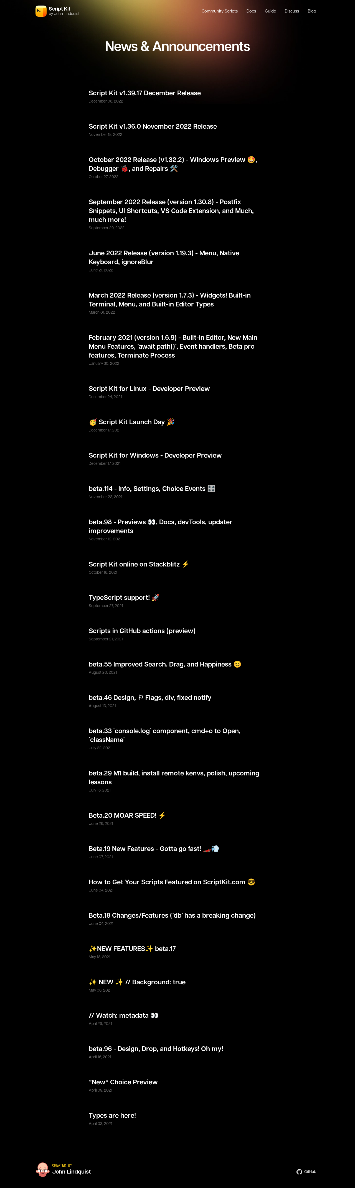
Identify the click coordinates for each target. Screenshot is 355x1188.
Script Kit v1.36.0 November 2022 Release (153, 127)
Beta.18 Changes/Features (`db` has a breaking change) (172, 916)
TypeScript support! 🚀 (124, 598)
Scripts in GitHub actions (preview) (142, 631)
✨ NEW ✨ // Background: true (137, 982)
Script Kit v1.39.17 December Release (145, 93)
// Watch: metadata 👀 (124, 1016)
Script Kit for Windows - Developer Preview (155, 455)
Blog (312, 11)
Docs (251, 11)
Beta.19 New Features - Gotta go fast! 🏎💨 (154, 849)
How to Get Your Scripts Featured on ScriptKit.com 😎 (172, 882)
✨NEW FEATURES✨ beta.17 (132, 949)
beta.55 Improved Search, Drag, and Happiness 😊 (165, 664)
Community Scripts (220, 11)
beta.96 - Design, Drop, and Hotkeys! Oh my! (156, 1049)
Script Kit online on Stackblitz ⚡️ (139, 564)
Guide (270, 11)
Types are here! (112, 1116)
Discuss (292, 11)
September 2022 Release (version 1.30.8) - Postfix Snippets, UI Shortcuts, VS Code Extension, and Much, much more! (171, 211)
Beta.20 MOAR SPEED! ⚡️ (127, 816)
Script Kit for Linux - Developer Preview (149, 389)
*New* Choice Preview (123, 1082)
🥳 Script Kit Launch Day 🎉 (132, 422)
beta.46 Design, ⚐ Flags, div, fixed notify (150, 698)
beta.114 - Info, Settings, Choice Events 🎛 (152, 489)
